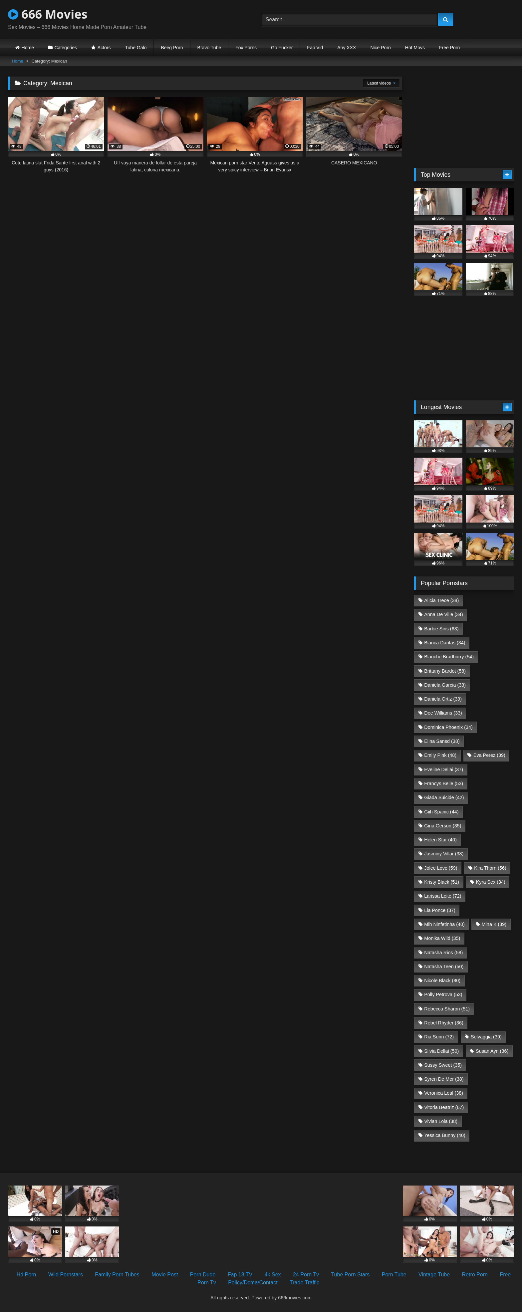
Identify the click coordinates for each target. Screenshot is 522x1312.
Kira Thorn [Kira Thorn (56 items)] (490, 868)
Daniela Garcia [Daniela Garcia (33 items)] (445, 685)
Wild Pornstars (65, 1274)
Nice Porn (380, 47)
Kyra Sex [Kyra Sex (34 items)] (490, 882)
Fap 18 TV (240, 1274)
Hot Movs (415, 47)
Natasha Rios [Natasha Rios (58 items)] (443, 952)
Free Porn (449, 47)
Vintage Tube (434, 1274)
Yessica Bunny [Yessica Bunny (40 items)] (444, 1135)
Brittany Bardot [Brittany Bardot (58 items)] (445, 671)
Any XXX (346, 47)
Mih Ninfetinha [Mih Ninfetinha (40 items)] (444, 924)
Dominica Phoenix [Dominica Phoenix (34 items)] (448, 727)
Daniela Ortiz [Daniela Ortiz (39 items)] (443, 699)
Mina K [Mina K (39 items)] (494, 924)
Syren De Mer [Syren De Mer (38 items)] (443, 1079)
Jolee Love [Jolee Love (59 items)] (440, 868)
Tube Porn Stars (350, 1274)
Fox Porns (246, 47)
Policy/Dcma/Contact (253, 1282)
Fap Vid (315, 47)
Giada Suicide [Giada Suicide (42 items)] (444, 797)
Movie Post (164, 1274)
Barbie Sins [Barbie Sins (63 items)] (441, 628)
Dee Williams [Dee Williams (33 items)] (443, 713)
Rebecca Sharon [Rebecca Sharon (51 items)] (447, 1008)
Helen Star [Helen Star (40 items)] (440, 839)
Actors (104, 47)
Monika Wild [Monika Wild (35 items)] (442, 938)
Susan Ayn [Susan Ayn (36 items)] (492, 1051)
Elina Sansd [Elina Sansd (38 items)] (441, 741)
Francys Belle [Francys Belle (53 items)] (443, 783)
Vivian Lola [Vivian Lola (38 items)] (440, 1121)
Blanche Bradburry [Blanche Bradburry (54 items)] (449, 656)
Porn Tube (394, 1274)
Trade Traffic (304, 1282)
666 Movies (47, 14)
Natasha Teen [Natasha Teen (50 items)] (443, 966)
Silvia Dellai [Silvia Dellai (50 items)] (441, 1051)
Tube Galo (136, 47)
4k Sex (273, 1274)
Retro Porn (475, 1274)
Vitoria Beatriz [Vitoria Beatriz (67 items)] (444, 1107)
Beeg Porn (172, 47)
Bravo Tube (209, 47)
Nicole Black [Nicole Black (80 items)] (442, 980)
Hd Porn (26, 1274)
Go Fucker (282, 47)
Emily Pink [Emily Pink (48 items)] (440, 755)
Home (28, 47)
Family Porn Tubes (117, 1274)
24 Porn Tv (306, 1274)
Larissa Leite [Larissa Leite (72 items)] (442, 896)
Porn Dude (203, 1274)
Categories (66, 47)
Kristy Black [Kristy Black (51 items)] (441, 882)
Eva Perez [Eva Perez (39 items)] (489, 755)
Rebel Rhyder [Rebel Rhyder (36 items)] (443, 1022)
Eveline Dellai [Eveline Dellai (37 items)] (443, 769)
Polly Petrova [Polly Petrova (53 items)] (443, 994)
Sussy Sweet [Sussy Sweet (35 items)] (443, 1065)
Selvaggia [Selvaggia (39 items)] (486, 1036)
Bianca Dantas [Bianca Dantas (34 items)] (444, 642)
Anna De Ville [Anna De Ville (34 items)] (443, 614)
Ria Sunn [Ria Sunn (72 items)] (439, 1036)
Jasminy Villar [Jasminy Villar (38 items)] (443, 853)
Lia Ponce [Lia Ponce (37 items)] (439, 910)
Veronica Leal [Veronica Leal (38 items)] (443, 1093)
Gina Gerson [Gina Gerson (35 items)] (442, 825)
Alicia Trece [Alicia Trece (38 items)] (441, 600)
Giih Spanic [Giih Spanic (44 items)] (441, 811)
